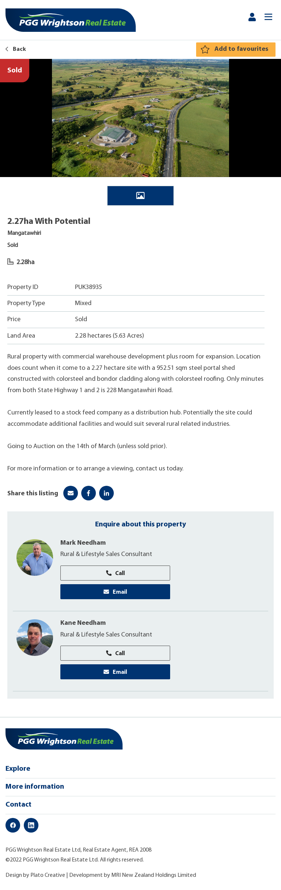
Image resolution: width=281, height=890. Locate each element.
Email (115, 591)
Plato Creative (47, 875)
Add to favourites (241, 49)
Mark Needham (83, 543)
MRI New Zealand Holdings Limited (153, 875)
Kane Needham (83, 623)
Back (15, 49)
